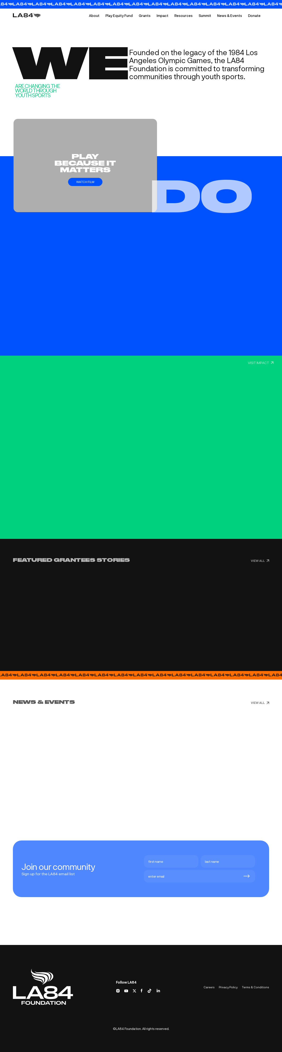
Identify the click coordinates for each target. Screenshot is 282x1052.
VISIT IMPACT (260, 362)
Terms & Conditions (255, 987)
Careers (209, 987)
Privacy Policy (228, 987)
